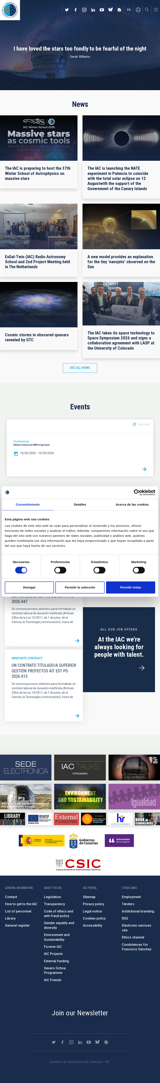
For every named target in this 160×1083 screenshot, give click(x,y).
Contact (11, 897)
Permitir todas (130, 587)
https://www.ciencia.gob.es (42, 841)
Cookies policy (94, 918)
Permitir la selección (80, 587)
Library (10, 918)
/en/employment (142, 668)
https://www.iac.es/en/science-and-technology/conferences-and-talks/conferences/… (134, 767)
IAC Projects (53, 954)
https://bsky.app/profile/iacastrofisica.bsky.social (110, 9)
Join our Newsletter (80, 1013)
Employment (131, 897)
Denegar (29, 587)
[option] (80, 448)
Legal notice (92, 911)
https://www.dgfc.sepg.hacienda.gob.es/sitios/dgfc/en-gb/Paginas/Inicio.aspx (39, 819)
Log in (138, 9)
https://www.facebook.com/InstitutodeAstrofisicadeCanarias (75, 9)
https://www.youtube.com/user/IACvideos (102, 9)
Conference (21, 441)
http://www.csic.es (78, 865)
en (129, 9)
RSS (125, 918)
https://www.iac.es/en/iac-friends (93, 819)
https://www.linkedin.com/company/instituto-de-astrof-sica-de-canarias (93, 9)
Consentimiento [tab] (28, 504)
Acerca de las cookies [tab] (132, 504)
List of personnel (18, 911)
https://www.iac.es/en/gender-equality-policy (134, 797)
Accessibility (92, 925)
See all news (80, 367)
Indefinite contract (27, 658)
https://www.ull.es (120, 840)
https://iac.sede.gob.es (25, 767)
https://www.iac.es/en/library (12, 819)
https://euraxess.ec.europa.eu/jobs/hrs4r (120, 819)
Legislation (52, 897)
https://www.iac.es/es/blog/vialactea (119, 9)
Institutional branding (138, 911)
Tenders (128, 904)
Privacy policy (93, 904)
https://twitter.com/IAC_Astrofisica (66, 9)
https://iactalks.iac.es (80, 767)
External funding (56, 961)
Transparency (54, 904)
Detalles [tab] (80, 504)
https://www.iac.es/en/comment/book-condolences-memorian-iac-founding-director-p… (147, 819)
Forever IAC (53, 947)
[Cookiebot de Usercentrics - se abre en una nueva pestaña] (137, 492)
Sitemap (89, 897)
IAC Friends (52, 980)
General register (17, 925)
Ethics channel (133, 937)
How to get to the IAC (21, 904)
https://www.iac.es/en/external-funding (66, 819)
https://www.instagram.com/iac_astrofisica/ (84, 9)
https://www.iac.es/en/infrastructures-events (25, 797)
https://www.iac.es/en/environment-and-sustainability (80, 797)
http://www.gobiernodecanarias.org (83, 840)
